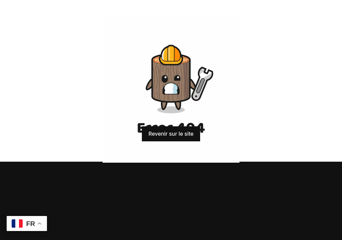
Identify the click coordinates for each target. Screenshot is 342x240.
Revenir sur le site (171, 133)
